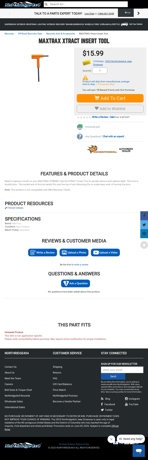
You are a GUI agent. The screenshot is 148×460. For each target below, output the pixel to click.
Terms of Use (82, 444)
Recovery (9, 33)
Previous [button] (9, 13)
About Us (9, 372)
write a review (81, 264)
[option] (74, 13)
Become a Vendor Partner (67, 401)
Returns (57, 372)
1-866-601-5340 (106, 13)
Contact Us (11, 366)
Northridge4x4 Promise (65, 395)
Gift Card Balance (62, 384)
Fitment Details (15, 208)
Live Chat (89, 13)
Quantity (86, 70)
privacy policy (118, 392)
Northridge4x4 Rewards (17, 395)
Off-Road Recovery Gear (30, 33)
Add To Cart (110, 98)
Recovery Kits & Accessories (60, 33)
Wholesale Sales (14, 401)
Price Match (59, 389)
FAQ (55, 378)
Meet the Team (13, 378)
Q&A (112, 117)
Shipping (57, 366)
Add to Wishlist (110, 108)
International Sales (15, 407)
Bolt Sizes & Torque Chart (18, 389)
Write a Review (100, 117)
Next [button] (138, 13)
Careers (9, 384)
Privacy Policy (66, 444)
